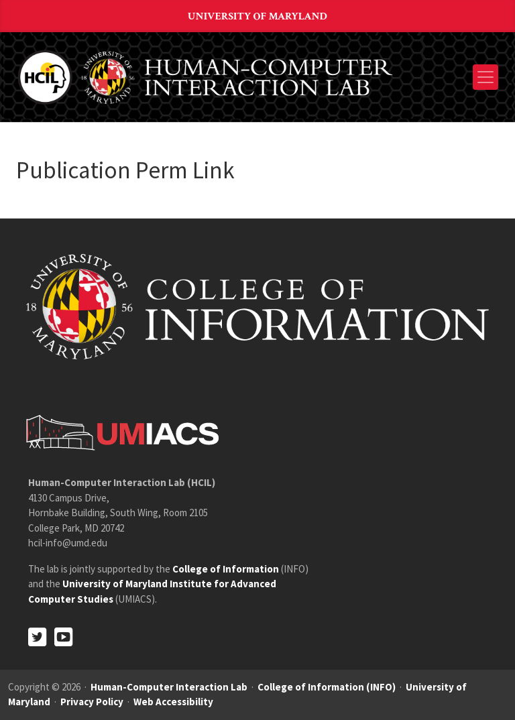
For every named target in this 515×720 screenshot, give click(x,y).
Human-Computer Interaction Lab (169, 686)
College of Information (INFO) (327, 686)
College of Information (225, 568)
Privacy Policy (91, 701)
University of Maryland (257, 16)
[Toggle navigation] (485, 77)
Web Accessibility (173, 701)
